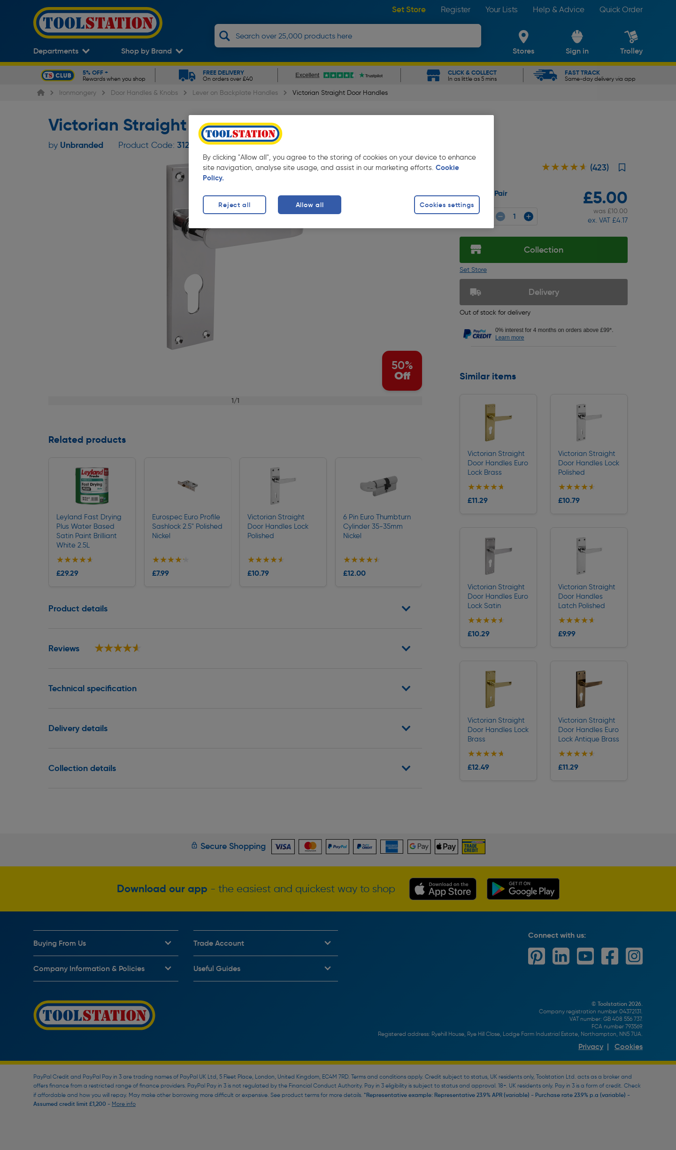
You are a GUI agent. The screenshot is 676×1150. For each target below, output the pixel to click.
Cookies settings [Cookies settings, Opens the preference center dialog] (447, 205)
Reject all (234, 205)
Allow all (309, 205)
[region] (341, 171)
